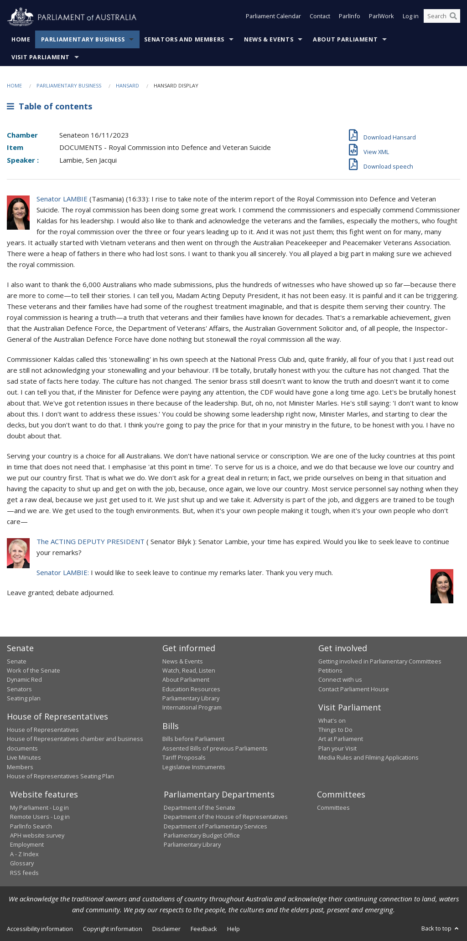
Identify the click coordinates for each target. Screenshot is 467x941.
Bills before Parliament (193, 739)
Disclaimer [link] (166, 929)
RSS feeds (24, 873)
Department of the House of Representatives (226, 816)
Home (21, 39)
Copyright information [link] (112, 929)
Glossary (22, 863)
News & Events (268, 39)
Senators (19, 689)
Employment (27, 844)
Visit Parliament (40, 57)
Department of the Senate (199, 807)
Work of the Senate (33, 670)
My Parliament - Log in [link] (39, 807)
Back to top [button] (440, 928)
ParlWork (381, 17)
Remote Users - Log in (40, 816)
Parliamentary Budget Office (202, 835)
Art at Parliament (340, 739)
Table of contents (49, 106)
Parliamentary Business (83, 39)
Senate (16, 661)
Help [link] (233, 929)
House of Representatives (43, 729)
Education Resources (191, 689)
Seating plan (24, 698)
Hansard (127, 85)
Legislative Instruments (193, 767)
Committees (333, 807)
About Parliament (345, 39)
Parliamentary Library (190, 698)
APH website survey (37, 835)
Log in (411, 17)
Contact (320, 17)
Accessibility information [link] (40, 929)
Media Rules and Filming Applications (368, 757)
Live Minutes (24, 757)
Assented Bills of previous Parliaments (215, 748)
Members (20, 767)
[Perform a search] (453, 17)
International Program (192, 707)
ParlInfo (349, 17)
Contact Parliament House (353, 689)
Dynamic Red (24, 679)
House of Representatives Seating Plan (60, 776)
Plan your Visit (337, 748)
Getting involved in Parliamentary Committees (379, 661)
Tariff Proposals (184, 757)
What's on (332, 720)
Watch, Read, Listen (188, 670)
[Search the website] (442, 17)
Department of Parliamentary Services (215, 826)
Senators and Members (184, 39)
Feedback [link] (204, 929)
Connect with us (340, 679)
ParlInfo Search (31, 826)
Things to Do (335, 729)
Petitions (330, 670)
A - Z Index (24, 854)
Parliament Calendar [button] (273, 17)
